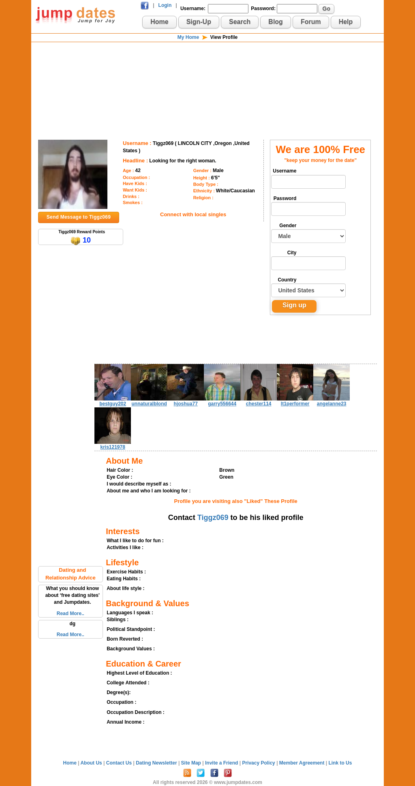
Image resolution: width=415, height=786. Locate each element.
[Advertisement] (207, 69)
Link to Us (340, 763)
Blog (275, 21)
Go (326, 8)
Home (159, 21)
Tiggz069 (213, 517)
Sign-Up (198, 21)
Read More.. (70, 613)
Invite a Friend (222, 763)
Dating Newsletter (157, 763)
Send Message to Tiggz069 (79, 217)
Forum (311, 21)
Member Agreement (302, 763)
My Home (188, 37)
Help (346, 21)
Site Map (192, 763)
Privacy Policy (259, 763)
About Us (91, 763)
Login (165, 5)
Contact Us (119, 763)
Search (239, 21)
